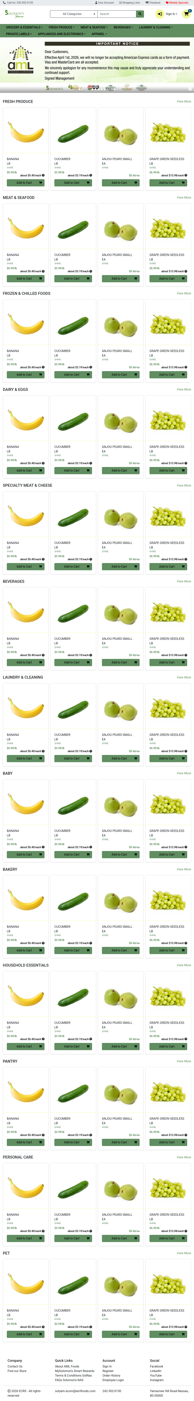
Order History (111, 1375)
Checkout (152, 2)
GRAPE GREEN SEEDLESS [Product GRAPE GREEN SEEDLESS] (168, 161)
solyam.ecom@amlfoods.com (75, 1391)
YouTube (156, 1375)
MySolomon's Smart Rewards (75, 1371)
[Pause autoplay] (190, 89)
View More (184, 101)
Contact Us (15, 1366)
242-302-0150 (111, 1391)
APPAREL (98, 34)
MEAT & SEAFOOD (93, 27)
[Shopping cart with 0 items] (186, 14)
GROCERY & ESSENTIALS (23, 27)
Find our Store (17, 1371)
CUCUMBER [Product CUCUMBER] (73, 161)
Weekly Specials (177, 2)
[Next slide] (113, 89)
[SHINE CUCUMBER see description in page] (73, 130)
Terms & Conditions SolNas (73, 1375)
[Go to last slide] (80, 89)
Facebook (156, 1366)
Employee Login (113, 1380)
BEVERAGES (122, 27)
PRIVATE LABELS (18, 34)
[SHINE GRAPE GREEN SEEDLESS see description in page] (168, 130)
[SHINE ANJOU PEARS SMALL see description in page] (121, 130)
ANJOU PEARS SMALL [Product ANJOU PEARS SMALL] (121, 161)
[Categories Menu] (74, 14)
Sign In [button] (165, 14)
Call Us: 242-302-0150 (18, 2)
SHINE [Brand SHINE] (10, 167)
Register (108, 1371)
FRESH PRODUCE (60, 27)
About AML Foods (67, 1366)
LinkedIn (155, 1371)
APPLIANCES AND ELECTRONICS (60, 34)
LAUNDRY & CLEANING (155, 27)
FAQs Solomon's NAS (69, 1380)
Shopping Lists (129, 2)
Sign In (107, 1366)
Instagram (157, 1380)
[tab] (89, 89)
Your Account (104, 2)
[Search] (116, 14)
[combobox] (116, 14)
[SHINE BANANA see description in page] (25, 130)
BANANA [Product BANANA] (26, 161)
